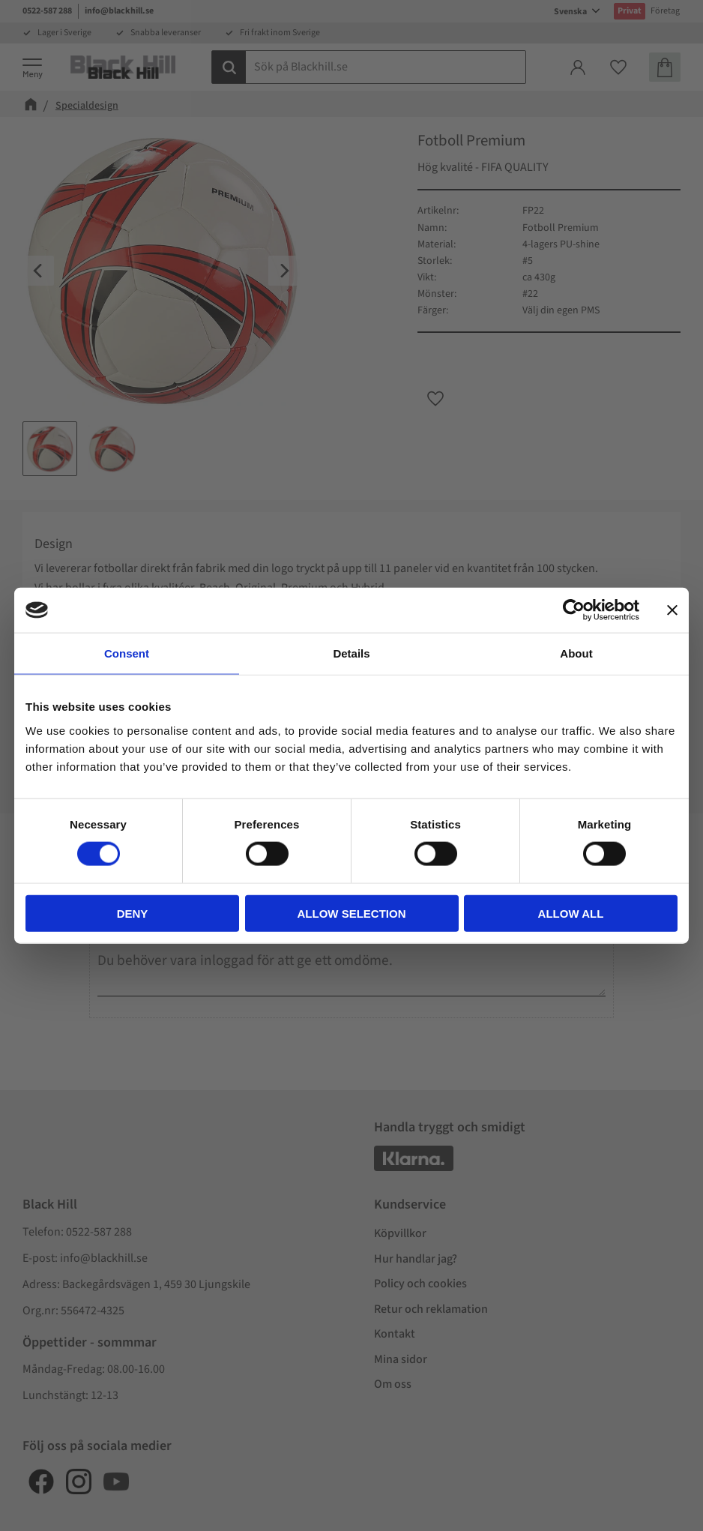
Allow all (571, 912)
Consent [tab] (126, 653)
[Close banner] (672, 610)
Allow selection (352, 912)
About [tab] (576, 653)
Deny (132, 912)
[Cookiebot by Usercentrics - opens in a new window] (573, 610)
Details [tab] (351, 653)
